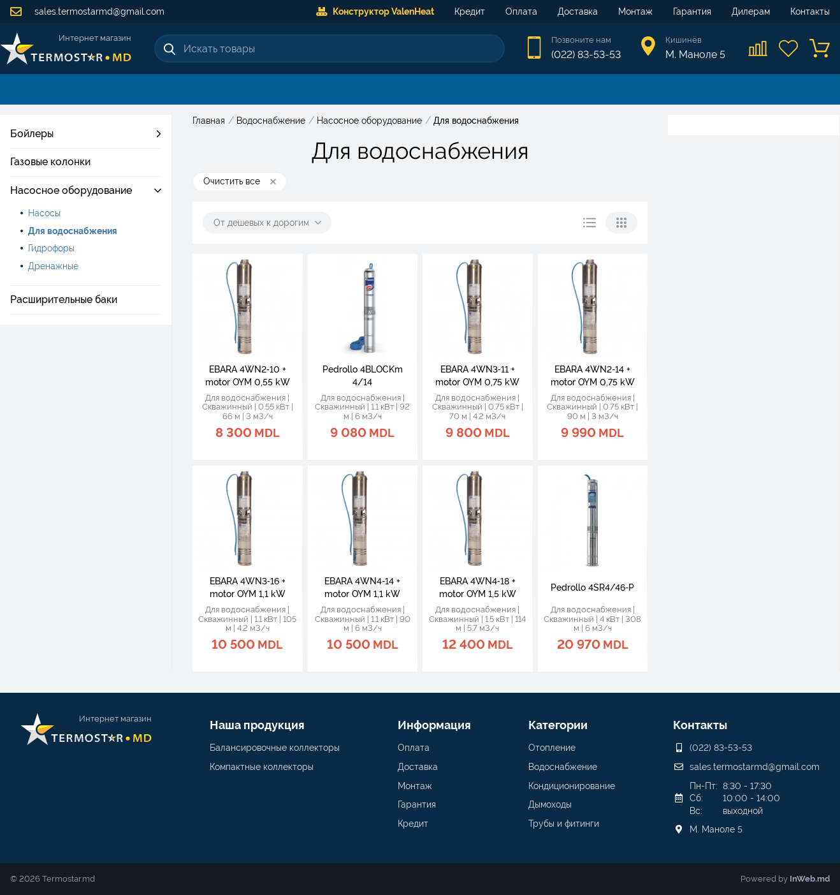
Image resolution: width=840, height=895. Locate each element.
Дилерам (751, 11)
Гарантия (692, 11)
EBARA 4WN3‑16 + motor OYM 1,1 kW (248, 587)
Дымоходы (550, 804)
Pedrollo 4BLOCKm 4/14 (362, 375)
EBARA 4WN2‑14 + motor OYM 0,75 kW (593, 375)
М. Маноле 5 (716, 829)
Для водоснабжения (72, 231)
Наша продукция (257, 725)
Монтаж (635, 11)
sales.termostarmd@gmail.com (87, 11)
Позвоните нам (581, 40)
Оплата (521, 11)
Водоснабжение (562, 767)
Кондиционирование (571, 786)
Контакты (810, 11)
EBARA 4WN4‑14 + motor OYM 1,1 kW (362, 587)
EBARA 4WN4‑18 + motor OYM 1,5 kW (477, 587)
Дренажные (53, 266)
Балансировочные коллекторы (275, 748)
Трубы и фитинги (563, 823)
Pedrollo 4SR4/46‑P (592, 587)
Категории (558, 725)
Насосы (44, 213)
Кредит (469, 11)
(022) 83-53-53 (586, 54)
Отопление (552, 748)
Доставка (578, 11)
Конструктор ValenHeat (375, 11)
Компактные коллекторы (262, 767)
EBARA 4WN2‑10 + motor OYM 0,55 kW (247, 375)
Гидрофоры (51, 248)
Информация (434, 725)
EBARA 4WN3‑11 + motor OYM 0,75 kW (477, 375)
